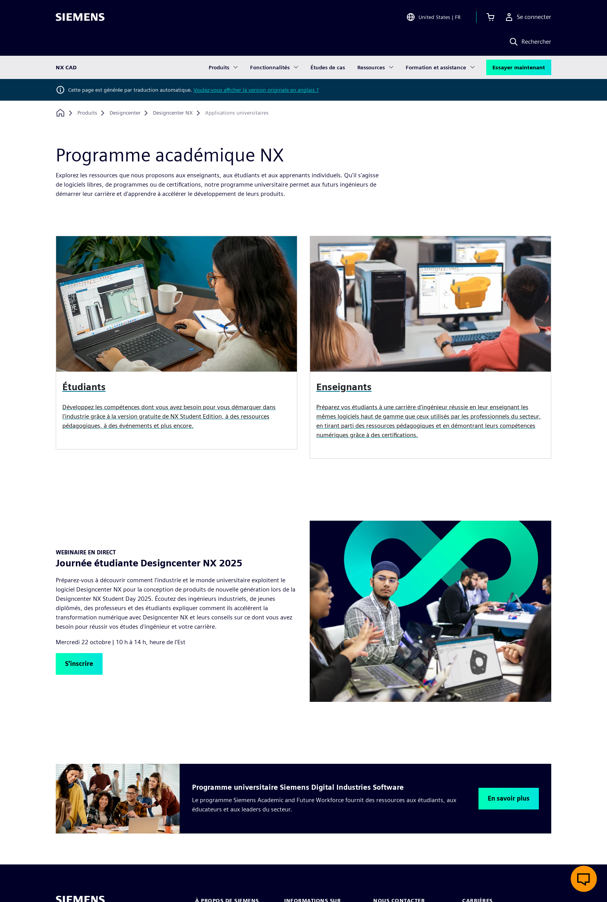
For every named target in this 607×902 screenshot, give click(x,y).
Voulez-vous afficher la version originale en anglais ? (256, 90)
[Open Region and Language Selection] (433, 17)
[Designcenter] (125, 113)
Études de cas (327, 67)
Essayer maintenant (518, 67)
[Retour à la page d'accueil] (60, 113)
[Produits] (87, 113)
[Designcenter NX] (173, 113)
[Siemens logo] (80, 17)
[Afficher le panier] (490, 17)
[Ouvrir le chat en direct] (583, 878)
